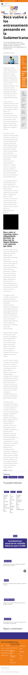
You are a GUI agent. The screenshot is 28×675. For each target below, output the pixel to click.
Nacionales (3, 653)
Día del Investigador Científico (13, 655)
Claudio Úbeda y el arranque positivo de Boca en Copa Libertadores (20, 502)
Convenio (15, 536)
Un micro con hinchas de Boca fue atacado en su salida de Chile (12, 504)
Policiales (8, 645)
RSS (20, 658)
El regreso (6, 580)
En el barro (11, 660)
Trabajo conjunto (7, 561)
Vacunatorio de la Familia (9, 599)
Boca (5, 477)
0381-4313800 (16, 672)
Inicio (2, 645)
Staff (21, 648)
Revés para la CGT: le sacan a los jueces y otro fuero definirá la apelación (14, 622)
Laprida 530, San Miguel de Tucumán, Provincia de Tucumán (10, 672)
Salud (7, 655)
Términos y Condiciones (5, 667)
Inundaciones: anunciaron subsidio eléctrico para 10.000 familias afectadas (15, 544)
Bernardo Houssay (12, 651)
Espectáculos (8, 650)
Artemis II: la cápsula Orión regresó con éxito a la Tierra (14, 584)
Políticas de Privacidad (5, 668)
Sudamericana (13, 477)
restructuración (13, 648)
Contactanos (22, 646)
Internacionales (9, 653)
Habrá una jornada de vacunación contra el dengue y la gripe (14, 603)
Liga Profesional (7, 492)
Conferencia (19, 492)
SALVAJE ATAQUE (13, 492)
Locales (2, 648)
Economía (3, 655)
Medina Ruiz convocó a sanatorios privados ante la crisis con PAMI (14, 564)
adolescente (13, 662)
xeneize (21, 477)
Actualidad (3, 650)
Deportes (8, 648)
